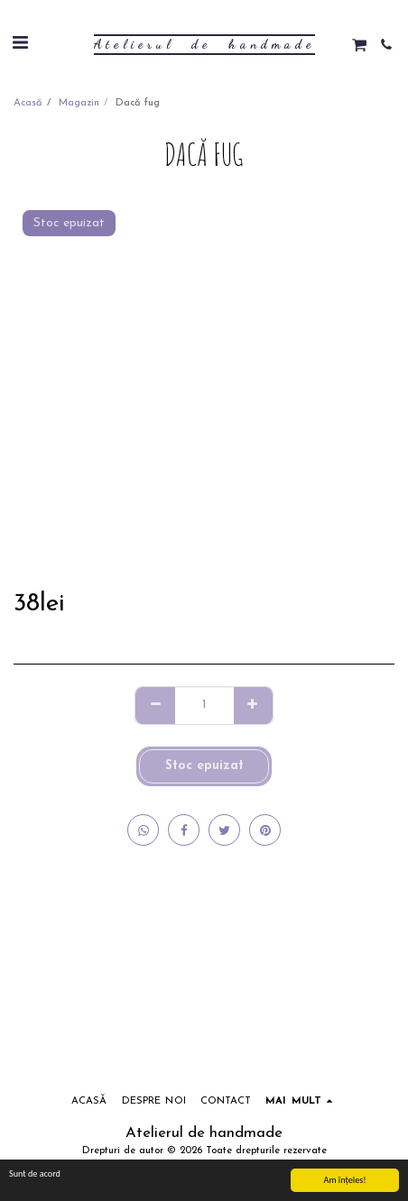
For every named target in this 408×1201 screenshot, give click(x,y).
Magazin (79, 103)
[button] (20, 44)
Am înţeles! (344, 1180)
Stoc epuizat (204, 766)
